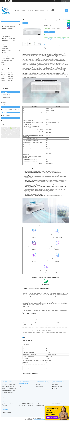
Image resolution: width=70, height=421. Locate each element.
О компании (55, 384)
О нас (2, 62)
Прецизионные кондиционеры (10, 44)
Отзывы (37, 10)
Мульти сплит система (8, 28)
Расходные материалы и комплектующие (8, 55)
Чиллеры (5, 46)
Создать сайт (15, 0)
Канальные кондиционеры (9, 30)
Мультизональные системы (9, 397)
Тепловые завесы (24, 390)
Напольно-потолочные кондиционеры (8, 35)
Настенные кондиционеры (33, 20)
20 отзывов (58, 1)
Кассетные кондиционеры (9, 33)
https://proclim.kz (6, 102)
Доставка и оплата (57, 386)
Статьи (38, 384)
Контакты (42, 10)
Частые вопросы (40, 386)
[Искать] (66, 10)
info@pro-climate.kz (6, 104)
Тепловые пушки (24, 391)
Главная (17, 10)
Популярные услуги (7, 60)
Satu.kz (41, 418)
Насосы (4, 52)
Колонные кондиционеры (9, 38)
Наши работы (30, 10)
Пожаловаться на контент (39, 419)
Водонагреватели (7, 50)
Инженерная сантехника (8, 58)
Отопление (5, 48)
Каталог (23, 10)
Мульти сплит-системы (8, 386)
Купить (49, 31)
